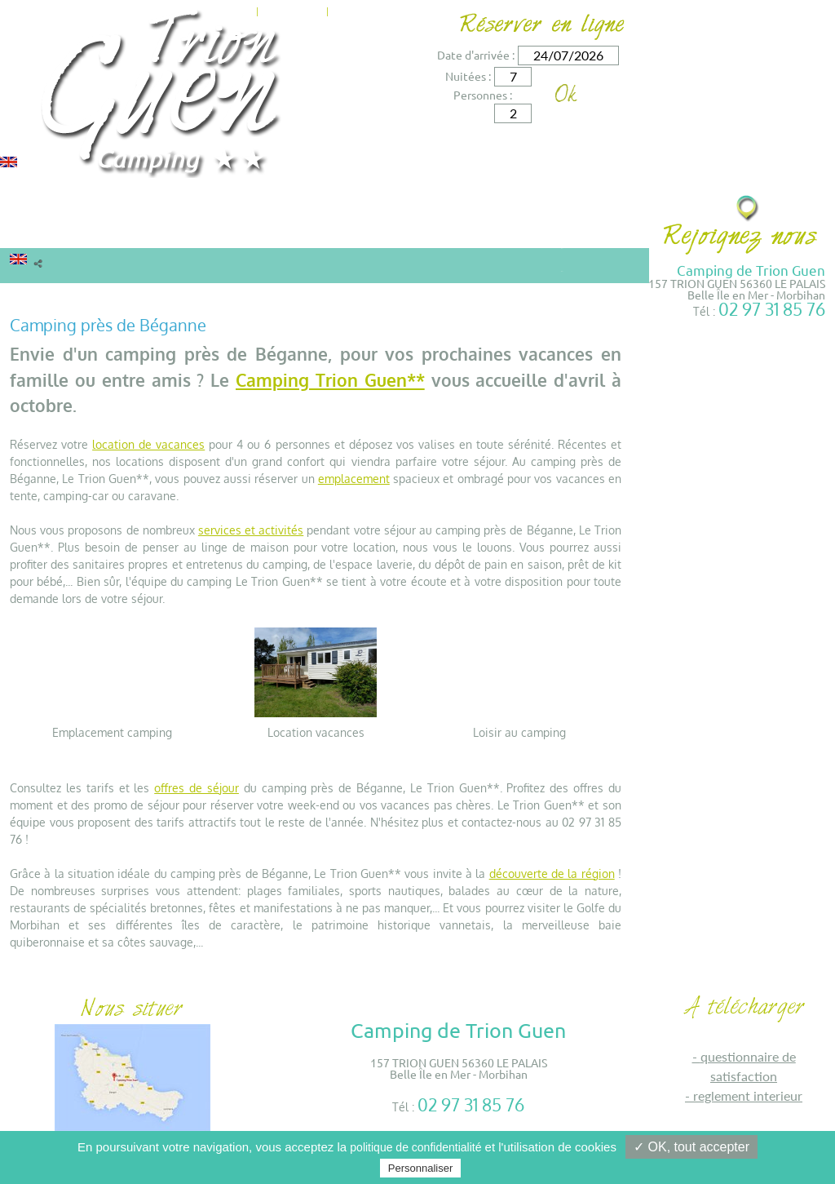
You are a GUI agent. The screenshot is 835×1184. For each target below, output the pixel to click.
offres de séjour (196, 788)
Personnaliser (420, 1168)
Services (331, 231)
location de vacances (148, 444)
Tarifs (235, 231)
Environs (419, 231)
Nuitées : (468, 76)
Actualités (292, 10)
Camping (159, 231)
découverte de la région (552, 873)
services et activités (250, 530)
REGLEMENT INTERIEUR (747, 1095)
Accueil (29, 296)
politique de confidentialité (415, 1147)
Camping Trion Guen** (330, 380)
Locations (50, 231)
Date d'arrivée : (476, 54)
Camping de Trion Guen (751, 269)
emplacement (354, 479)
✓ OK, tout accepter (691, 1147)
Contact (356, 10)
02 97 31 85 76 (771, 309)
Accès (404, 10)
